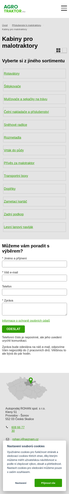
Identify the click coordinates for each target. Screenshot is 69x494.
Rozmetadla (12, 137)
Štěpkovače (12, 86)
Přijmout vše (48, 482)
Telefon (7, 286)
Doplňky (10, 189)
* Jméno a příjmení (14, 258)
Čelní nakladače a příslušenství (26, 112)
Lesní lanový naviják (18, 227)
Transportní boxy (16, 176)
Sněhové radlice (15, 125)
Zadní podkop (14, 214)
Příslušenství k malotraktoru (26, 25)
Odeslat (13, 329)
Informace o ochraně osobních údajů (26, 320)
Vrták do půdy (14, 150)
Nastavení (20, 482)
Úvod (5, 25)
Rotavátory (12, 73)
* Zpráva (7, 300)
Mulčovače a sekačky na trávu (25, 99)
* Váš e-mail (10, 272)
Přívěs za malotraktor (19, 163)
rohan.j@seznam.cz (26, 439)
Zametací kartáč (15, 201)
